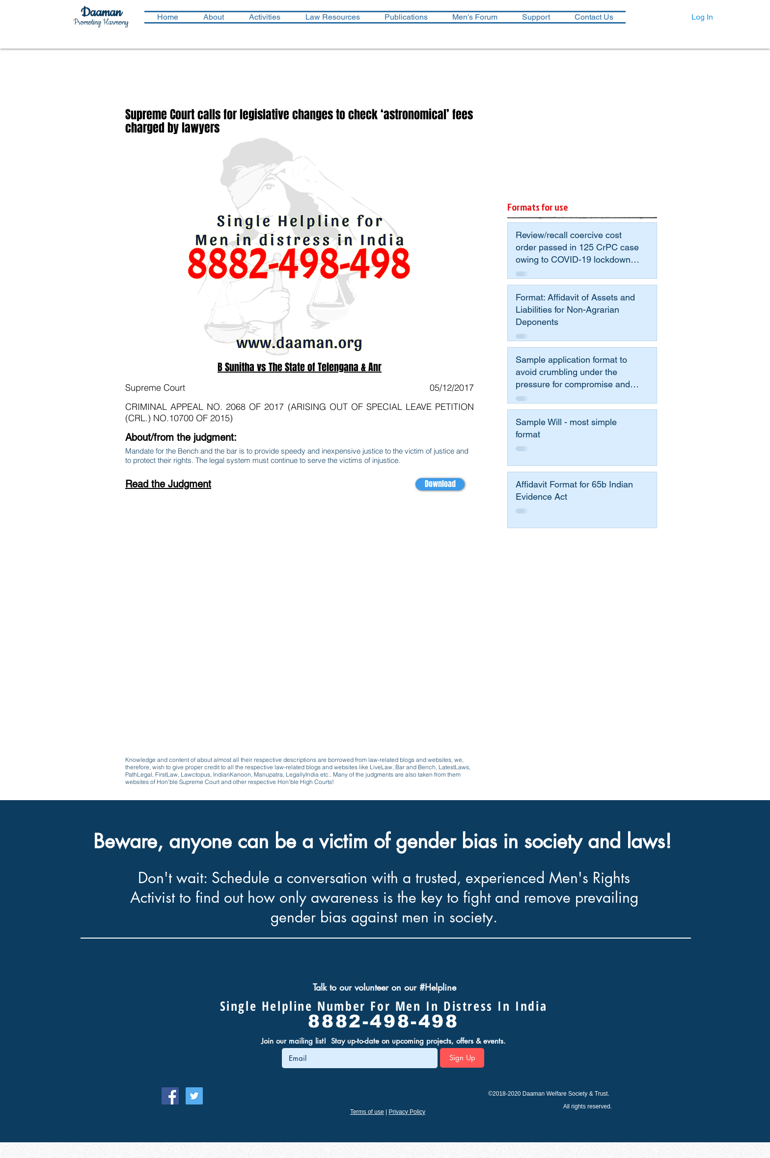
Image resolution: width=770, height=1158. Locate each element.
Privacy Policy (406, 1111)
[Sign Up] (462, 1058)
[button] (264, 17)
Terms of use (367, 1111)
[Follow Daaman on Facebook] (170, 1095)
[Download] (440, 484)
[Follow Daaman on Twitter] (194, 1095)
